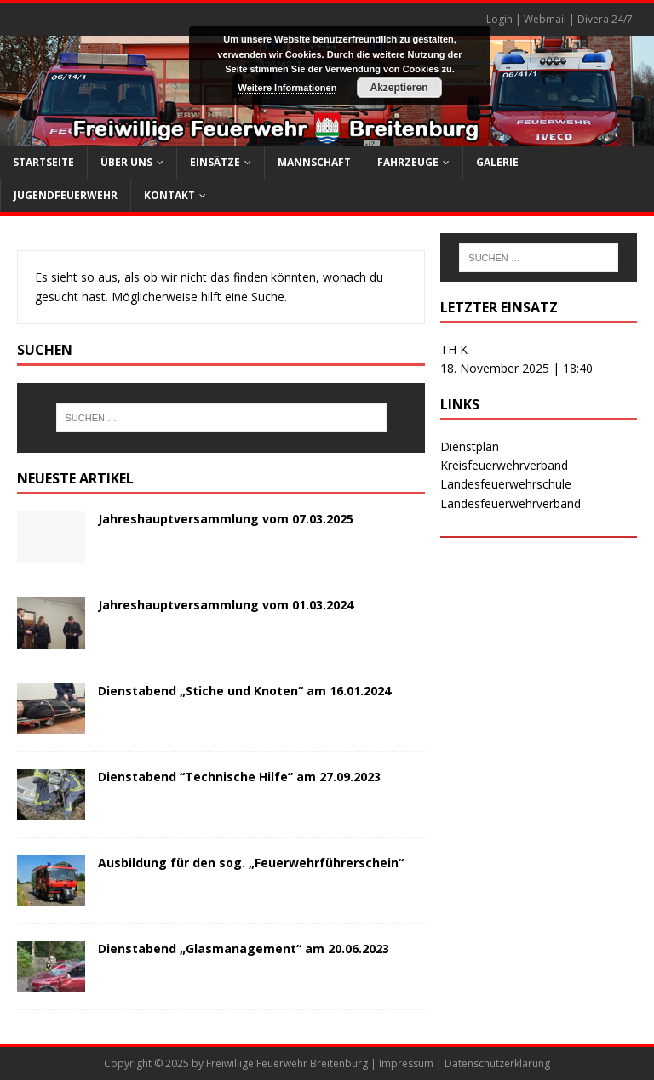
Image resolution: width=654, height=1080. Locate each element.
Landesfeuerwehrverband (510, 503)
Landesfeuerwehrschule (505, 484)
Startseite (43, 162)
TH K (454, 349)
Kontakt (169, 195)
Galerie (497, 162)
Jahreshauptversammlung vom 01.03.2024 (225, 605)
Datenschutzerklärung (497, 1063)
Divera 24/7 (605, 19)
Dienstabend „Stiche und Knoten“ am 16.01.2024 (244, 691)
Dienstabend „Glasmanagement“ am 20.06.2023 (243, 948)
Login (499, 19)
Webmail (545, 19)
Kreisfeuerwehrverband (504, 465)
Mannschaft (314, 162)
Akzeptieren (398, 88)
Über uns (126, 162)
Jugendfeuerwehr (66, 195)
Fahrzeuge (408, 162)
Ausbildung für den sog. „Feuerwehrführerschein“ (251, 862)
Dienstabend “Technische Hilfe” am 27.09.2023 (239, 777)
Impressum (406, 1063)
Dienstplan (469, 446)
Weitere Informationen (287, 88)
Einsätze (215, 162)
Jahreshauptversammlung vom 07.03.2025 (225, 519)
